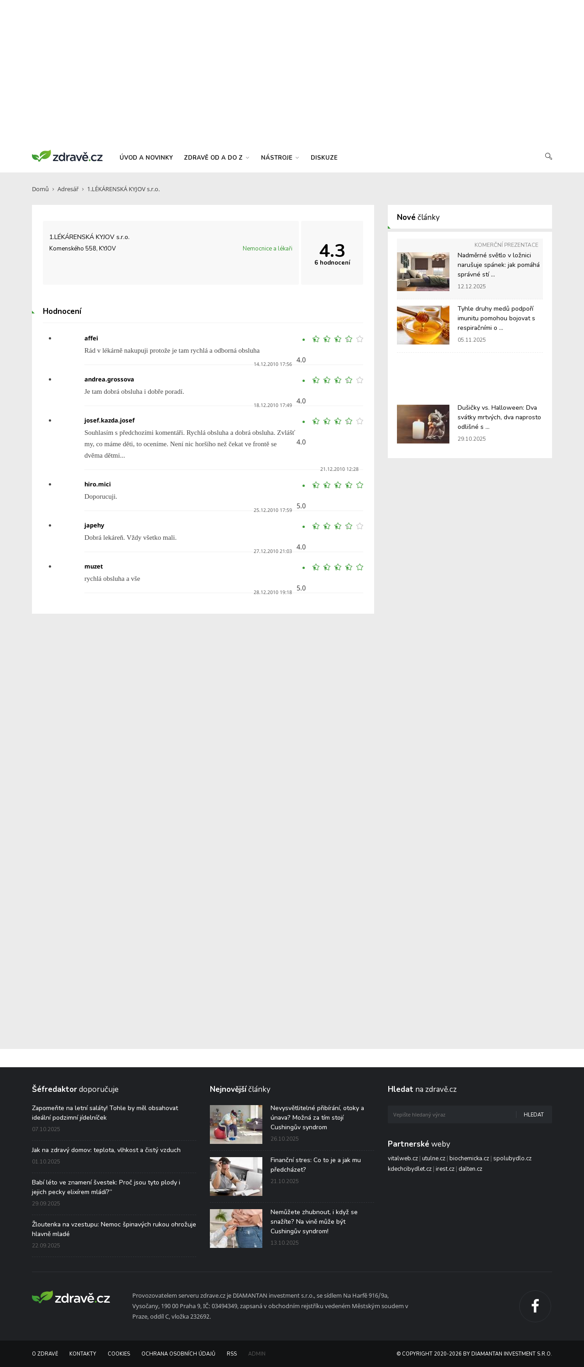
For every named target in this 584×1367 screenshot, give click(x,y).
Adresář (67, 189)
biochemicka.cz (469, 1158)
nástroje (280, 158)
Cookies (119, 1354)
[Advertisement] (292, 73)
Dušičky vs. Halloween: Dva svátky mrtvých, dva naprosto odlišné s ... (499, 417)
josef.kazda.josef (109, 420)
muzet (93, 566)
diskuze (324, 158)
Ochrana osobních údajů (178, 1354)
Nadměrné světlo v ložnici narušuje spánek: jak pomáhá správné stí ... (499, 265)
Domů (40, 189)
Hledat (534, 1114)
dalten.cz (470, 1169)
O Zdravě (45, 1354)
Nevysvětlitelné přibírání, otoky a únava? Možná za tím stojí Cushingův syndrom (317, 1118)
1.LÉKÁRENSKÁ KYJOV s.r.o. (123, 189)
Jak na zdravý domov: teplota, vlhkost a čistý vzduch (106, 1150)
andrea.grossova (109, 379)
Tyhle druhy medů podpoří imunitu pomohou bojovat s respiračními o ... (496, 318)
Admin (257, 1354)
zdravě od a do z (216, 158)
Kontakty (82, 1354)
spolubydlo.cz (512, 1158)
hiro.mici (97, 484)
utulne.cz (433, 1158)
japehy (94, 525)
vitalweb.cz (403, 1158)
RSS (232, 1354)
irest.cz (445, 1169)
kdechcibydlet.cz (410, 1169)
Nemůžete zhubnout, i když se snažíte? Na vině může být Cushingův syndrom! (314, 1222)
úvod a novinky (146, 158)
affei (91, 338)
